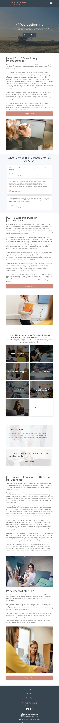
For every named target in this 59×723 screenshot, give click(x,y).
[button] (51, 3)
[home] (30, 3)
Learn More (29, 442)
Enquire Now (29, 35)
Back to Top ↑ (29, 698)
